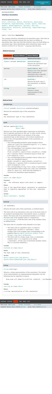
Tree (20, 2)
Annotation (21, 61)
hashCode (31, 79)
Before (19, 22)
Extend (27, 24)
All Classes (37, 7)
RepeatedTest (7, 27)
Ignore (34, 24)
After (4, 22)
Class (6, 61)
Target (4, 29)
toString (31, 88)
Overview (3, 2)
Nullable (27, 25)
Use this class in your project (43, 2)
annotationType (33, 61)
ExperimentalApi (18, 24)
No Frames (27, 7)
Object (35, 68)
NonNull (5, 25)
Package (9, 2)
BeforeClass (28, 22)
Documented (6, 24)
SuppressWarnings (38, 27)
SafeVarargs (26, 27)
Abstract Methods (32, 55)
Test (10, 29)
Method (23, 9)
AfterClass (12, 22)
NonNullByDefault (15, 25)
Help (28, 2)
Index (24, 2)
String (6, 88)
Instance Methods (19, 55)
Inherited (41, 24)
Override (35, 25)
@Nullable (19, 126)
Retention (16, 27)
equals (30, 68)
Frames (21, 7)
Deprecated (38, 22)
